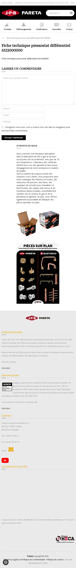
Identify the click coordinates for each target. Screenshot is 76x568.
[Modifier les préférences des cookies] (6, 562)
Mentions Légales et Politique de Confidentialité (24, 559)
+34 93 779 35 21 (12, 435)
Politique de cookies (55, 559)
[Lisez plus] (6, 368)
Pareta (30, 556)
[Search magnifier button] (71, 13)
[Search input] (59, 13)
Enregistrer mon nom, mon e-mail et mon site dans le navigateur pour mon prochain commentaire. (36, 129)
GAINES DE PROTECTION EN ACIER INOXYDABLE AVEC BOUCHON (42, 2)
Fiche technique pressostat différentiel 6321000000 (25, 58)
